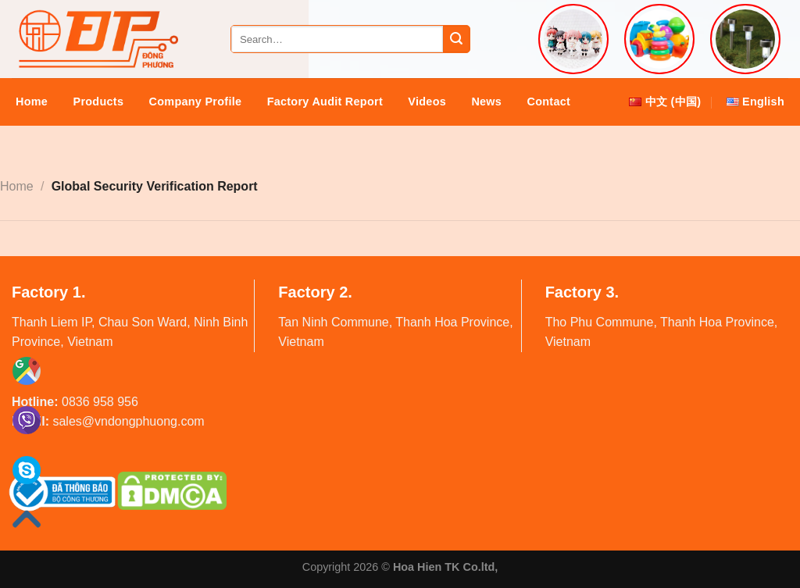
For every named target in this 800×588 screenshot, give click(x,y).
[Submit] (456, 39)
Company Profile (195, 101)
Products (98, 101)
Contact (549, 101)
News (486, 101)
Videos (427, 101)
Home (32, 101)
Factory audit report (325, 101)
